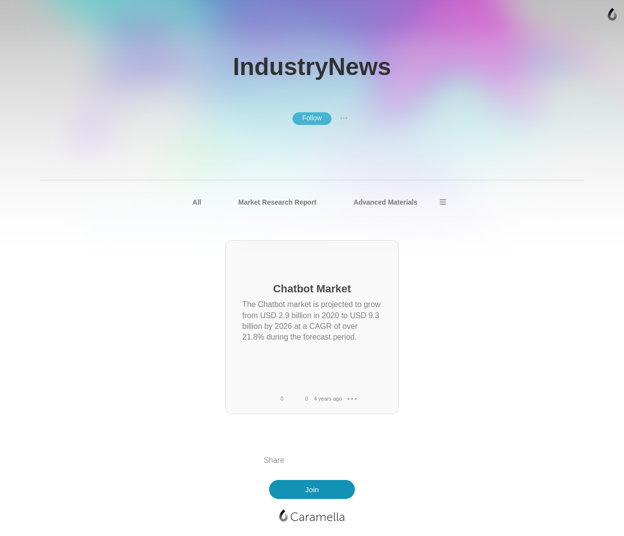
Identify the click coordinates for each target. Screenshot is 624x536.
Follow (312, 118)
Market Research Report (277, 202)
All (197, 202)
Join (312, 489)
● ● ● (343, 118)
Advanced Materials (385, 202)
